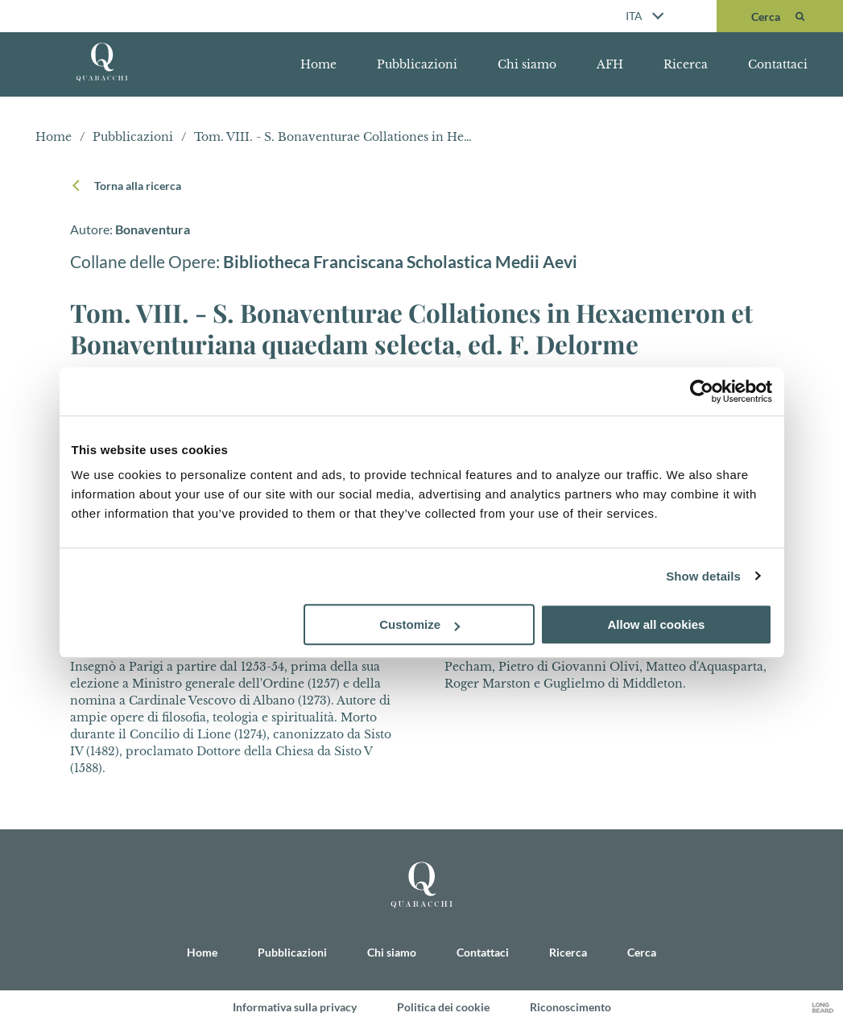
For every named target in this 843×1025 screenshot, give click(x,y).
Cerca (641, 951)
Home (318, 64)
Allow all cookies (656, 624)
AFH (610, 64)
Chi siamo (527, 64)
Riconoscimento (570, 1007)
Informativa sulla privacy (295, 1007)
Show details (703, 576)
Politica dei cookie (443, 1007)
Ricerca (685, 64)
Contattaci (778, 64)
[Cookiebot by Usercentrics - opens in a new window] (701, 391)
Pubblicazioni (417, 64)
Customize (419, 624)
